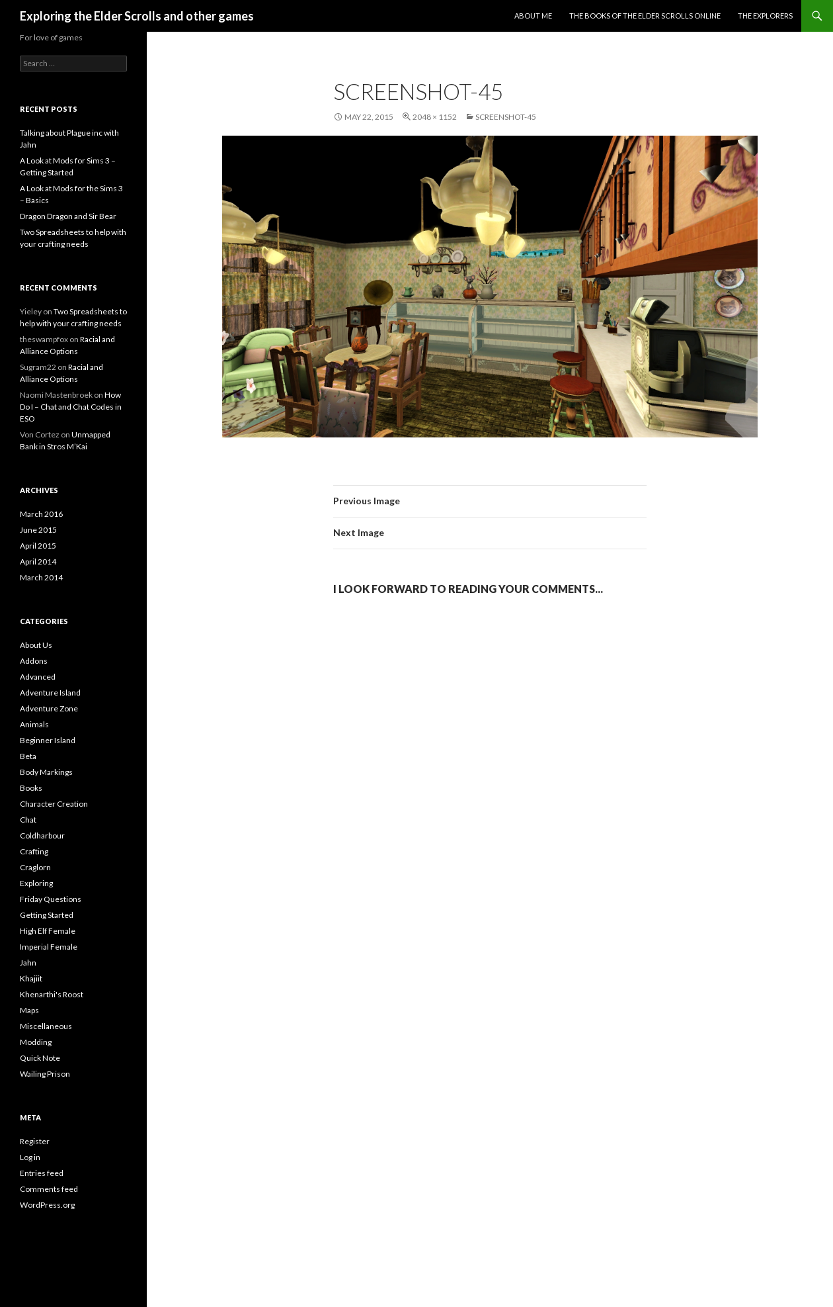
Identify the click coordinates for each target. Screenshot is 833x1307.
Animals (34, 724)
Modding (36, 1042)
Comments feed (49, 1189)
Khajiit (31, 978)
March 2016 (41, 514)
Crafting (34, 851)
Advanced (38, 677)
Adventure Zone (49, 708)
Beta (28, 756)
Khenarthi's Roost (51, 994)
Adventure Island (50, 693)
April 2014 (38, 561)
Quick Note (40, 1058)
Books (31, 788)
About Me (533, 15)
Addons (34, 661)
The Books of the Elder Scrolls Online (645, 15)
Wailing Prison (45, 1074)
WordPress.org (47, 1205)
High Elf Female (47, 931)
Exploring (36, 883)
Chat (28, 820)
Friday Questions (50, 899)
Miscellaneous (46, 1026)
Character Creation (54, 804)
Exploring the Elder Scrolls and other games (137, 16)
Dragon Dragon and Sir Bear (68, 216)
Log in (30, 1157)
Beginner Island (47, 740)
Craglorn (35, 867)
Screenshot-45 (505, 117)
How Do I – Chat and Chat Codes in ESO (71, 407)
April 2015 (38, 546)
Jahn (28, 963)
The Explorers (765, 15)
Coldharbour (42, 835)
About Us (36, 645)
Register (35, 1141)
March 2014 (41, 577)
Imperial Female (48, 947)
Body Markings (46, 772)
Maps (29, 1010)
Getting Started (46, 915)
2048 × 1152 (435, 117)
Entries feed (41, 1173)
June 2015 (38, 530)
